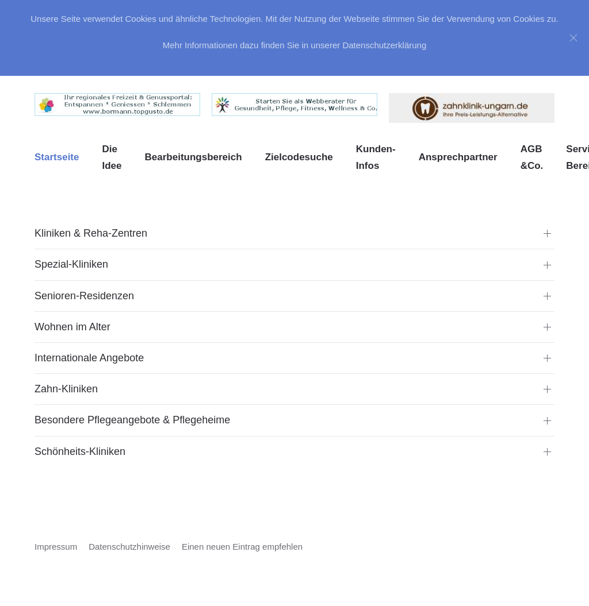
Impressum (56, 546)
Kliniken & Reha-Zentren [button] (91, 233)
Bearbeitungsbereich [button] (193, 157)
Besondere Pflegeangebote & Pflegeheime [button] (132, 420)
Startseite (57, 157)
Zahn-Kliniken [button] (66, 389)
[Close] (573, 38)
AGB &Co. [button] (532, 158)
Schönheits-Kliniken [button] (80, 451)
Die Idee (111, 158)
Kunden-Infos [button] (376, 158)
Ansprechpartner (458, 157)
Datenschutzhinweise (129, 546)
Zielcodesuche (299, 157)
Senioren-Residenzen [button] (84, 296)
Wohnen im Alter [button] (72, 327)
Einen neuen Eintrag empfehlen (242, 546)
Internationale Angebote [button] (89, 358)
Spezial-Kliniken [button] (71, 264)
